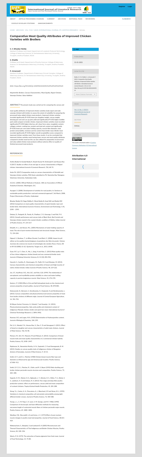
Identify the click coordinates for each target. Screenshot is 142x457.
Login (130, 6)
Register (122, 6)
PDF (77, 49)
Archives (62, 19)
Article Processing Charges (31, 19)
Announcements (45, 23)
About (12, 19)
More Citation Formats (84, 94)
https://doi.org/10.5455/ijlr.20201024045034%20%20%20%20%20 (38, 86)
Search (126, 19)
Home (12, 30)
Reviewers (90, 19)
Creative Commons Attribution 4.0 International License (84, 145)
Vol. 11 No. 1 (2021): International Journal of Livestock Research (51, 30)
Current (51, 19)
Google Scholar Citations (23, 23)
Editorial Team (75, 19)
